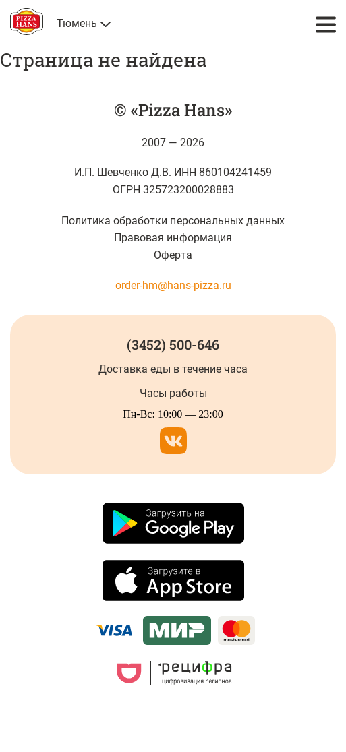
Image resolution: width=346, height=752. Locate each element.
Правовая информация (172, 237)
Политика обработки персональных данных (173, 220)
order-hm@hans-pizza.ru (173, 285)
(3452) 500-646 (173, 344)
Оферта (173, 255)
